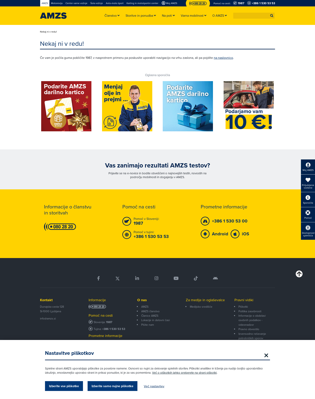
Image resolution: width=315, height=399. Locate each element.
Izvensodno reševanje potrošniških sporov (252, 336)
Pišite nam (147, 325)
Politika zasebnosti (249, 311)
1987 (109, 322)
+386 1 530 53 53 (113, 329)
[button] (272, 15)
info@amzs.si (48, 318)
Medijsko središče (201, 307)
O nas (142, 300)
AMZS (144, 307)
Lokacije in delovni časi (155, 320)
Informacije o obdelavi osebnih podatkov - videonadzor (252, 320)
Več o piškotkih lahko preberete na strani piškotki (184, 372)
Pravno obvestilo (248, 329)
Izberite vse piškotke (64, 386)
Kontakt (46, 300)
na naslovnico (223, 57)
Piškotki (243, 307)
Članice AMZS (149, 316)
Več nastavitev (154, 386)
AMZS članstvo (150, 311)
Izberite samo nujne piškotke (112, 386)
